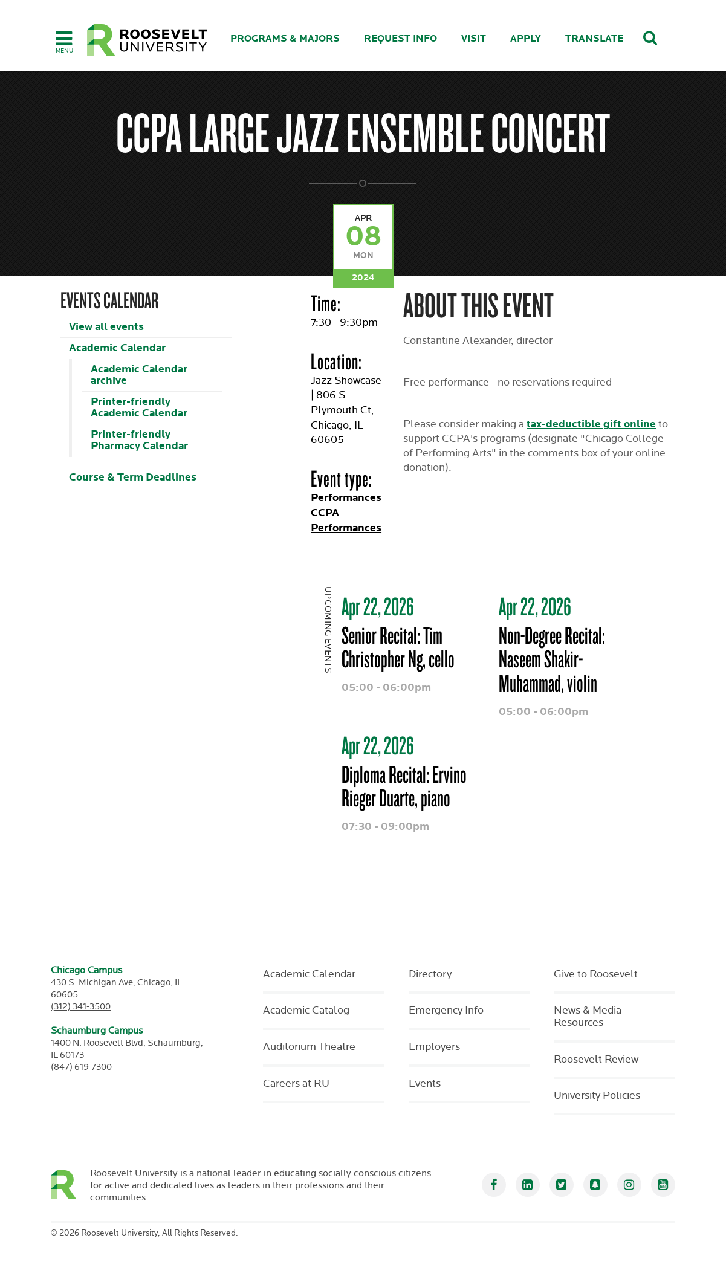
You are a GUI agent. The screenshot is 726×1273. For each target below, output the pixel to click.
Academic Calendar (117, 348)
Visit (473, 39)
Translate (594, 39)
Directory (430, 974)
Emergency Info (446, 1011)
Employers (434, 1047)
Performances (346, 497)
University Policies (597, 1096)
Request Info (400, 39)
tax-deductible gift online (591, 424)
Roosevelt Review (596, 1060)
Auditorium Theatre (309, 1047)
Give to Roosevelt (596, 974)
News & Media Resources (587, 1017)
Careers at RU (296, 1084)
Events (425, 1084)
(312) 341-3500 (81, 1007)
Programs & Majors (285, 39)
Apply (525, 39)
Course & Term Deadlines (132, 477)
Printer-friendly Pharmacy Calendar (139, 440)
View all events (106, 326)
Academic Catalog (306, 1011)
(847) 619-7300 (81, 1067)
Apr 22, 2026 (378, 606)
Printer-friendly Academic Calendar (139, 407)
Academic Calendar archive (139, 375)
